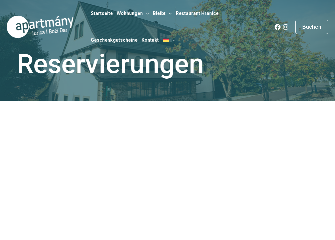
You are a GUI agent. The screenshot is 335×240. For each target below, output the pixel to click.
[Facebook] (278, 27)
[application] (146, 13)
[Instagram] (286, 27)
